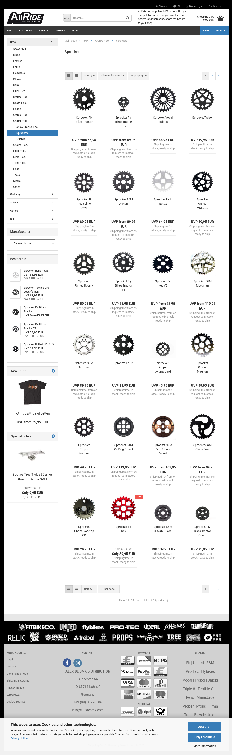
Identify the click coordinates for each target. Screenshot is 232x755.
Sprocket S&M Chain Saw (202, 451)
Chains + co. (20, 149)
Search (161, 6)
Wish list (215, 6)
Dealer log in (194, 6)
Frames (17, 65)
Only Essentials (204, 737)
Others (60, 30)
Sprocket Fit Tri (123, 367)
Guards (20, 143)
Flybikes (208, 675)
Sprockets (22, 137)
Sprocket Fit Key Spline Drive (84, 208)
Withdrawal (13, 699)
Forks (16, 71)
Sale (74, 30)
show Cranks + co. (27, 131)
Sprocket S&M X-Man (123, 205)
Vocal (187, 684)
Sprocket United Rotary (84, 287)
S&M (210, 667)
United (198, 667)
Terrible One (208, 693)
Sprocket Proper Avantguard (163, 371)
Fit (188, 667)
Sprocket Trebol (202, 121)
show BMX (19, 53)
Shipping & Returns (18, 684)
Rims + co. (19, 161)
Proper (188, 710)
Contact (11, 670)
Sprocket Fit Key (123, 533)
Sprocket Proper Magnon (202, 371)
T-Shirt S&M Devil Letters (32, 417)
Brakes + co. (20, 101)
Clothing (25, 30)
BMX (10, 30)
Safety (43, 30)
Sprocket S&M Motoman (202, 287)
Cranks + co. (20, 119)
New (206, 30)
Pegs (16, 173)
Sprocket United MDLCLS (202, 208)
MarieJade (205, 701)
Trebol (200, 684)
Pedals (17, 113)
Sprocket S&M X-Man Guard (163, 533)
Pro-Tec (192, 675)
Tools (16, 179)
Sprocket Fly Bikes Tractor (84, 124)
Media (17, 185)
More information (204, 746)
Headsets (19, 77)
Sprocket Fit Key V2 (163, 287)
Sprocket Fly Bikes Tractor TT (123, 290)
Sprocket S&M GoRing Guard (123, 451)
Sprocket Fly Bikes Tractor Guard (202, 535)
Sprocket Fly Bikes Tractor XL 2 (123, 126)
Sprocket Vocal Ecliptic (163, 124)
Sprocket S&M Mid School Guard (163, 453)
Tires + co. (19, 167)
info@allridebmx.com (88, 714)
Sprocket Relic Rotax (163, 205)
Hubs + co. (19, 155)
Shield (213, 684)
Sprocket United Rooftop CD (84, 535)
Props (201, 710)
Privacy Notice (19, 738)
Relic (190, 701)
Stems (17, 83)
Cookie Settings (16, 705)
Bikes (16, 59)
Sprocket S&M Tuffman (84, 369)
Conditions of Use (17, 677)
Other (16, 191)
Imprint (11, 663)
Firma (213, 710)
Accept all (204, 726)
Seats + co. (20, 107)
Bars (16, 89)
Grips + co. (19, 95)
